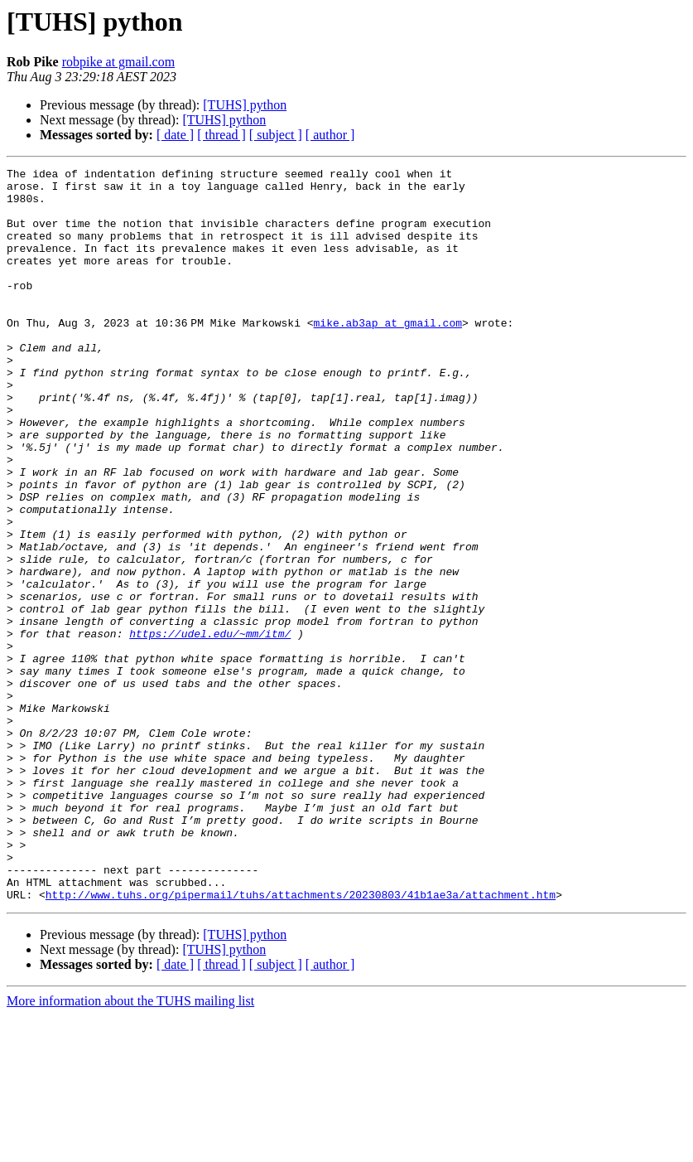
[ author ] (330, 135)
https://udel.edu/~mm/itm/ (210, 727)
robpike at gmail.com (118, 62)
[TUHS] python (244, 105)
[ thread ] (221, 135)
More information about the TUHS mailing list (130, 1147)
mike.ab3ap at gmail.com (390, 354)
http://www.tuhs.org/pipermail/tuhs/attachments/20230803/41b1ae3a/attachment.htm (301, 1041)
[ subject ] (275, 135)
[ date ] (175, 135)
